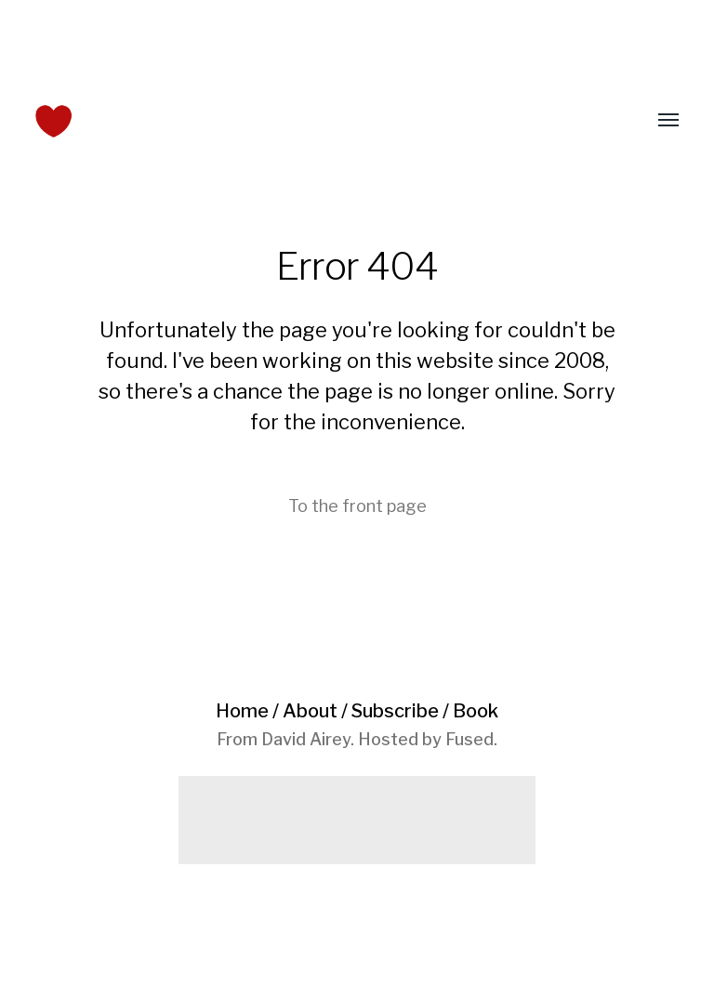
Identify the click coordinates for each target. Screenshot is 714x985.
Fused (469, 739)
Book (475, 711)
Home (242, 711)
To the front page (357, 506)
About (310, 711)
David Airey (305, 739)
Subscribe (395, 711)
